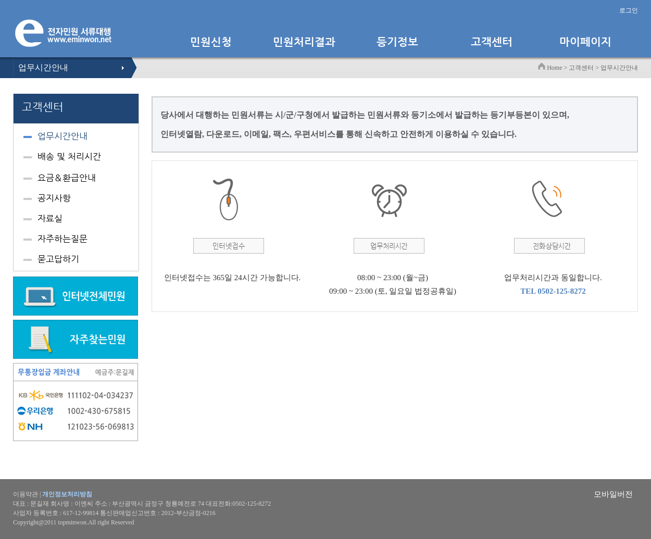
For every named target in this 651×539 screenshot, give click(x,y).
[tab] (76, 138)
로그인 (628, 10)
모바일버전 (613, 494)
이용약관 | (52, 494)
